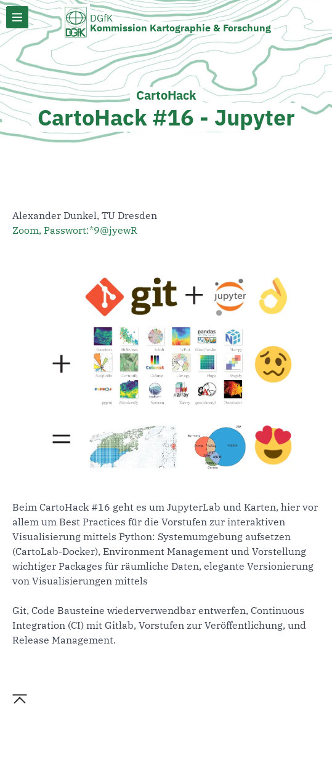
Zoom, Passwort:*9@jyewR (74, 230)
